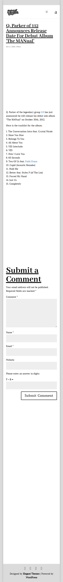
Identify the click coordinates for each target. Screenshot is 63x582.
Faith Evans (31, 161)
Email (9, 346)
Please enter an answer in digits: (23, 373)
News (18, 47)
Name (10, 332)
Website (10, 359)
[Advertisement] (31, 217)
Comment (12, 296)
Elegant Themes (31, 573)
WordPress (31, 577)
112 (42, 112)
